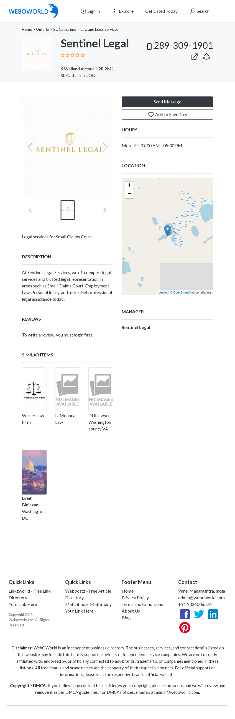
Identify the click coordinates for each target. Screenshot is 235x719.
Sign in (90, 11)
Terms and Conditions (142, 604)
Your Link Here (23, 604)
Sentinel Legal (136, 327)
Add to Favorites (167, 114)
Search (199, 11)
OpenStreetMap (184, 292)
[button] (206, 55)
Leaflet (163, 292)
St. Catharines (64, 29)
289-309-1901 (179, 45)
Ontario (42, 29)
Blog (126, 617)
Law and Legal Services (99, 29)
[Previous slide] (30, 147)
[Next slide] (104, 147)
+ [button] (129, 186)
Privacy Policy (135, 597)
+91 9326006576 (195, 604)
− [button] (129, 194)
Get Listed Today (161, 11)
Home (27, 29)
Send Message (167, 101)
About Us (131, 610)
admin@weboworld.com (201, 597)
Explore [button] (122, 11)
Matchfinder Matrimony (88, 604)
